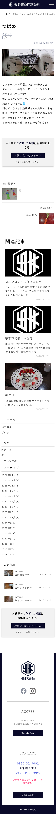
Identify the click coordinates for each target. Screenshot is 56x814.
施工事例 (6, 427)
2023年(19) (8, 527)
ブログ (7, 37)
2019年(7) (7, 549)
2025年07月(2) (10, 490)
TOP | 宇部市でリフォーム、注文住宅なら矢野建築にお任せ (31, 14)
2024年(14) (8, 522)
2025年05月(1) (10, 501)
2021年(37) (8, 538)
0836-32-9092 (28, 763)
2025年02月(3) (10, 511)
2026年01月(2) (10, 474)
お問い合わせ (28, 794)
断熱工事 (6, 449)
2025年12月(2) (10, 480)
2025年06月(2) (10, 496)
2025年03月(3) (10, 506)
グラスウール (9, 460)
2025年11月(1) (10, 485)
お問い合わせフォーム (28, 155)
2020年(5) (7, 543)
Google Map (28, 732)
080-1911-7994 (28, 772)
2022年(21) (8, 533)
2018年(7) (7, 554)
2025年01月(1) (10, 517)
